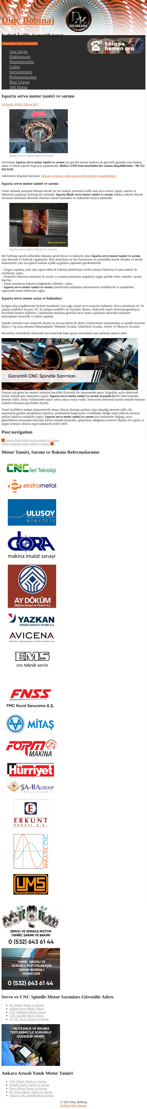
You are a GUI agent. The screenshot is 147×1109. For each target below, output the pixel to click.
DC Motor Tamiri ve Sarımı (26, 1005)
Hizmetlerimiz (21, 61)
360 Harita (18, 86)
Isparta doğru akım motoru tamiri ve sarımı (30, 440)
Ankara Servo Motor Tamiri (26, 1008)
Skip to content (11, 3)
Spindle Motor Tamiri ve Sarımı (29, 1085)
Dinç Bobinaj (28, 20)
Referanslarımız (23, 76)
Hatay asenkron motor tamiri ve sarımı (28, 443)
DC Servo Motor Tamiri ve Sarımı (30, 1092)
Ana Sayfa (18, 51)
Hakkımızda (19, 56)
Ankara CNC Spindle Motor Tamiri (31, 1095)
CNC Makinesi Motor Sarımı (27, 1012)
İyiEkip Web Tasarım (73, 1105)
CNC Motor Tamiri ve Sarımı (27, 1081)
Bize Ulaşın (19, 81)
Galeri (14, 66)
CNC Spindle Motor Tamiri (26, 1015)
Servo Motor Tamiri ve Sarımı (28, 1088)
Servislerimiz (20, 71)
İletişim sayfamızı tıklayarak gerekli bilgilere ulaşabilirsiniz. (79, 176)
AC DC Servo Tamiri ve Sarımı (29, 1019)
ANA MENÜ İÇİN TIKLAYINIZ (20, 43)
